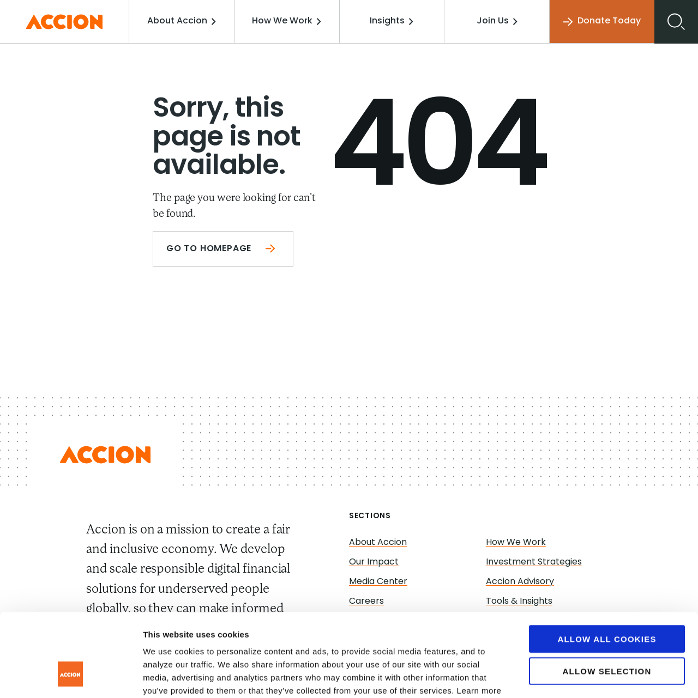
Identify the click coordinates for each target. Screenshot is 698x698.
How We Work (286, 21)
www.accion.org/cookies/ (299, 632)
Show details (572, 676)
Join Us (497, 21)
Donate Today (602, 21)
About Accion (181, 21)
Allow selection (607, 599)
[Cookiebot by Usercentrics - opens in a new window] (70, 677)
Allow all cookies (606, 567)
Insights (391, 21)
